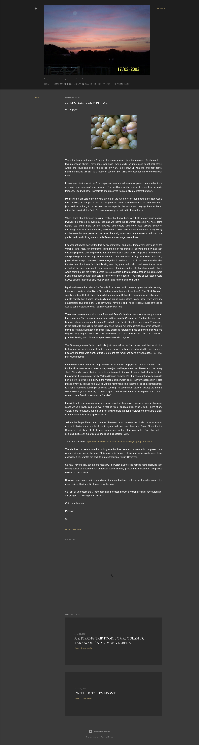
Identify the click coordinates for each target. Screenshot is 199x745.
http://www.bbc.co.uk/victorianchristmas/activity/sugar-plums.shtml (119, 441)
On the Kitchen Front (95, 693)
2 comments (86, 648)
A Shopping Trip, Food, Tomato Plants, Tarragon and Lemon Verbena (109, 640)
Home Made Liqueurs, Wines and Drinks (77, 84)
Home (47, 84)
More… (128, 84)
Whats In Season (113, 84)
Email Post (76, 530)
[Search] (161, 8)
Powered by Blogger (99, 731)
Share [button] (36, 98)
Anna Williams (107, 737)
